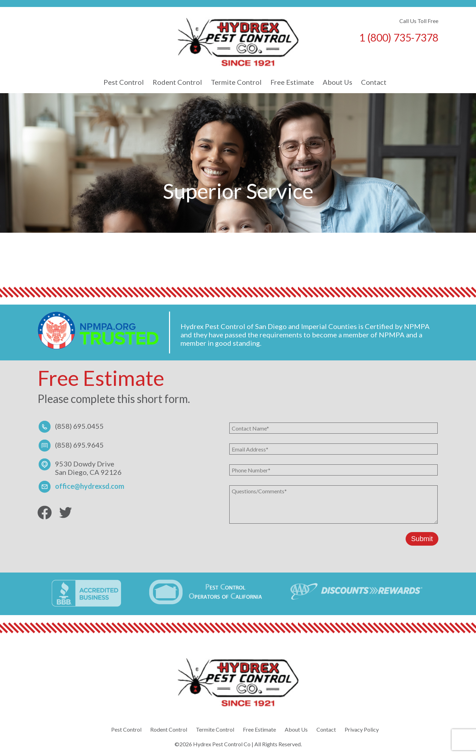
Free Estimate (292, 82)
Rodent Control (177, 82)
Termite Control (236, 82)
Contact (373, 82)
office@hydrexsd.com (89, 486)
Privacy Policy (362, 729)
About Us (337, 82)
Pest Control (123, 82)
